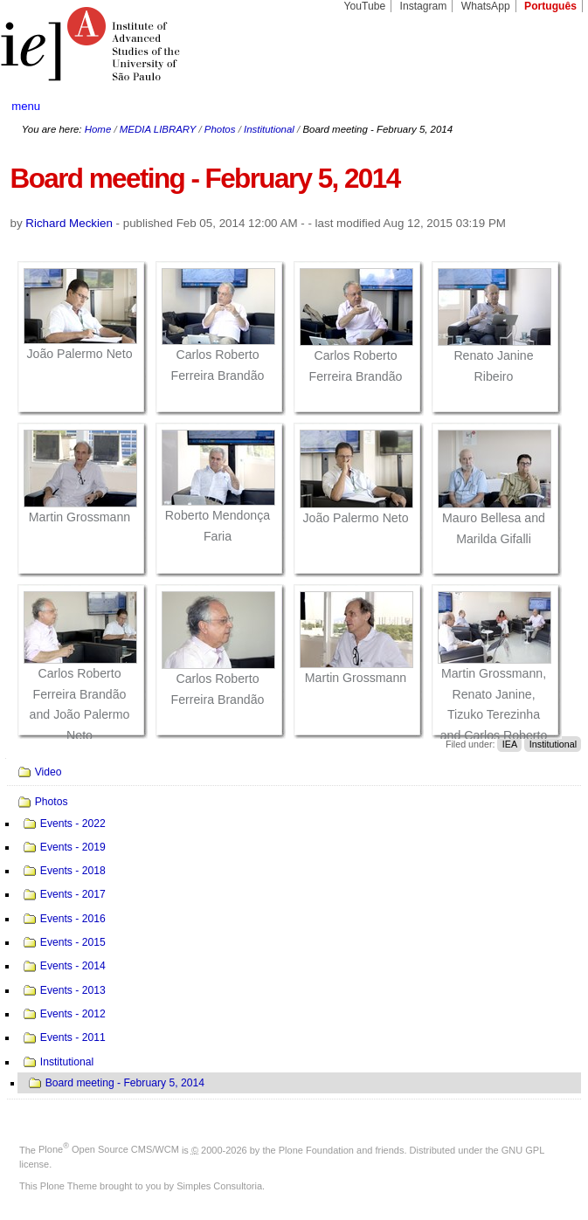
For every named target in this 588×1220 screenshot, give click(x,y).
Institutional (269, 129)
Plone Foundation (316, 1149)
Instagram (423, 6)
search (547, 106)
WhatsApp (485, 6)
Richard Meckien (69, 223)
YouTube (365, 6)
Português (550, 6)
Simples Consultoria (219, 1186)
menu (25, 106)
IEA (509, 744)
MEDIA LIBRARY (158, 129)
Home (98, 129)
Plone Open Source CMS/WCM (108, 1149)
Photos (220, 129)
